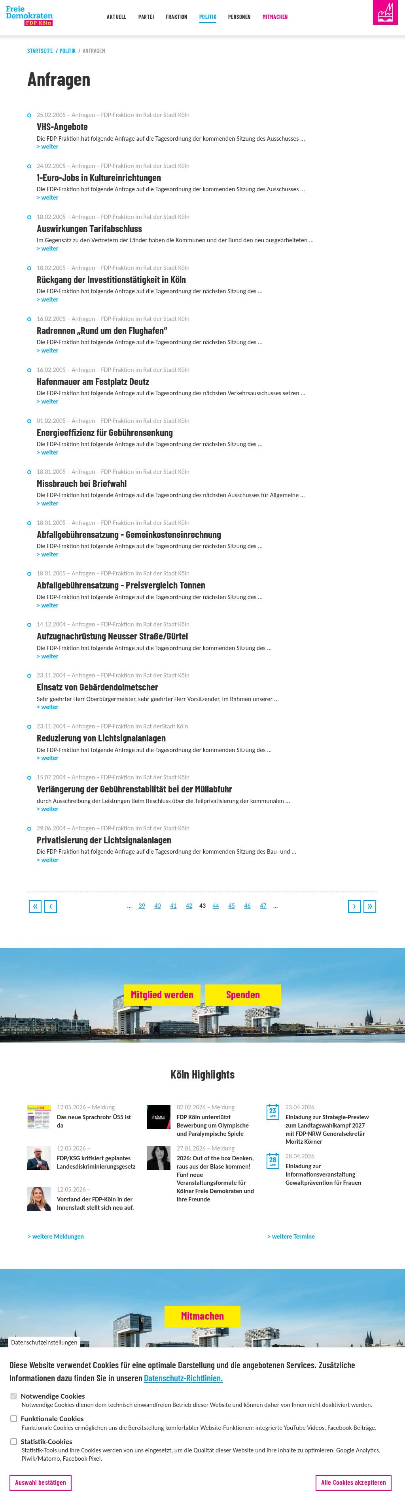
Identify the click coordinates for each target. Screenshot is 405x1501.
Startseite (40, 51)
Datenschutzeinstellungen (44, 1356)
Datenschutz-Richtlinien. (183, 1392)
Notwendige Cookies (53, 1409)
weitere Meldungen (58, 1236)
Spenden (250, 995)
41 (173, 905)
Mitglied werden (154, 995)
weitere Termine (293, 1236)
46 (247, 905)
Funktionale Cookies (52, 1432)
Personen (241, 18)
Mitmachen (279, 18)
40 (157, 905)
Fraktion (175, 18)
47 (263, 905)
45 (232, 905)
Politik (207, 18)
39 (142, 905)
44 (216, 905)
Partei (143, 18)
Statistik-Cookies (46, 1455)
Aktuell (112, 18)
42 (189, 905)
